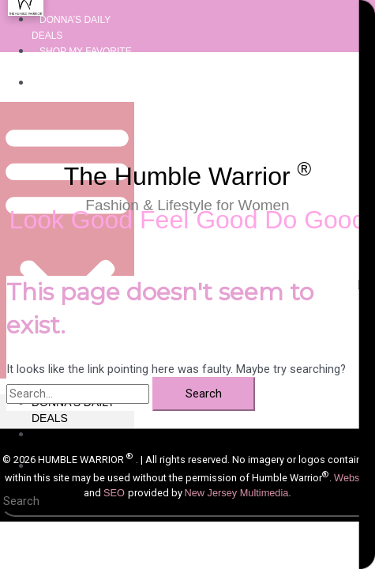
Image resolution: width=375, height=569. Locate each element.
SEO (115, 493)
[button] (67, 240)
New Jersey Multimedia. (238, 493)
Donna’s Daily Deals (71, 27)
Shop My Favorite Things (82, 59)
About (55, 83)
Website (352, 478)
